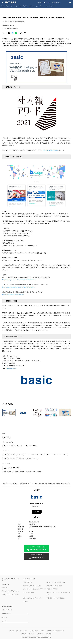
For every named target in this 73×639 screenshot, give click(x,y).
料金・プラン (5, 587)
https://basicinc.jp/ (11, 368)
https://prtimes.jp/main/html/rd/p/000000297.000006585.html (18, 280)
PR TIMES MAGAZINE (28, 592)
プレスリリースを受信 (43, 2)
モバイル (18, 6)
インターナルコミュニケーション (57, 454)
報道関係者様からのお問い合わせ (55, 631)
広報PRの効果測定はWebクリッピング (33, 598)
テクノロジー (10, 6)
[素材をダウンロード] (21, 32)
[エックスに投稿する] (9, 32)
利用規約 (42, 631)
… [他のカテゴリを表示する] (56, 5)
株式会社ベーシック (25, 483)
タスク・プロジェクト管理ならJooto (56, 582)
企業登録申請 (56, 2)
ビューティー (40, 6)
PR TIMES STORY (27, 582)
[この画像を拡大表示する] (9, 412)
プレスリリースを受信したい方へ (10, 591)
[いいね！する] (3, 32)
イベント (6, 437)
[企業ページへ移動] (36, 497)
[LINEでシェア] (16, 32)
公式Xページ (5, 617)
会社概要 (11, 631)
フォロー (36, 511)
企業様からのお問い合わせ (27, 634)
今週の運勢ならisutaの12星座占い (55, 598)
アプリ (25, 6)
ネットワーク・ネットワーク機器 (26, 446)
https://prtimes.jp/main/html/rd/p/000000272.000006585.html (18, 287)
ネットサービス (8, 446)
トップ (4, 483)
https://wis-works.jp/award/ (50, 150)
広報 (5, 458)
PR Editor (25, 601)
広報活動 (21, 458)
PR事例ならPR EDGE (52, 589)
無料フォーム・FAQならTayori (54, 585)
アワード (20, 454)
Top (3, 6)
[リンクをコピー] (24, 32)
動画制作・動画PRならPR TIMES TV (32, 585)
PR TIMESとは (5, 584)
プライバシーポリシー (21, 631)
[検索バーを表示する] (70, 2)
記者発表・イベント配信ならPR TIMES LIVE (34, 589)
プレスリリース (13, 483)
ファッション (50, 6)
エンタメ (31, 6)
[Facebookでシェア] (12, 32)
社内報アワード (32, 458)
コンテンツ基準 (34, 631)
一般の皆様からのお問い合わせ (44, 634)
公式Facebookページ (7, 610)
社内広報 (12, 458)
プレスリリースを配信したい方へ (10, 594)
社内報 (12, 454)
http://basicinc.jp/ (34, 522)
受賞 (5, 454)
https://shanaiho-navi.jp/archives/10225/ (13, 294)
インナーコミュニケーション (34, 454)
